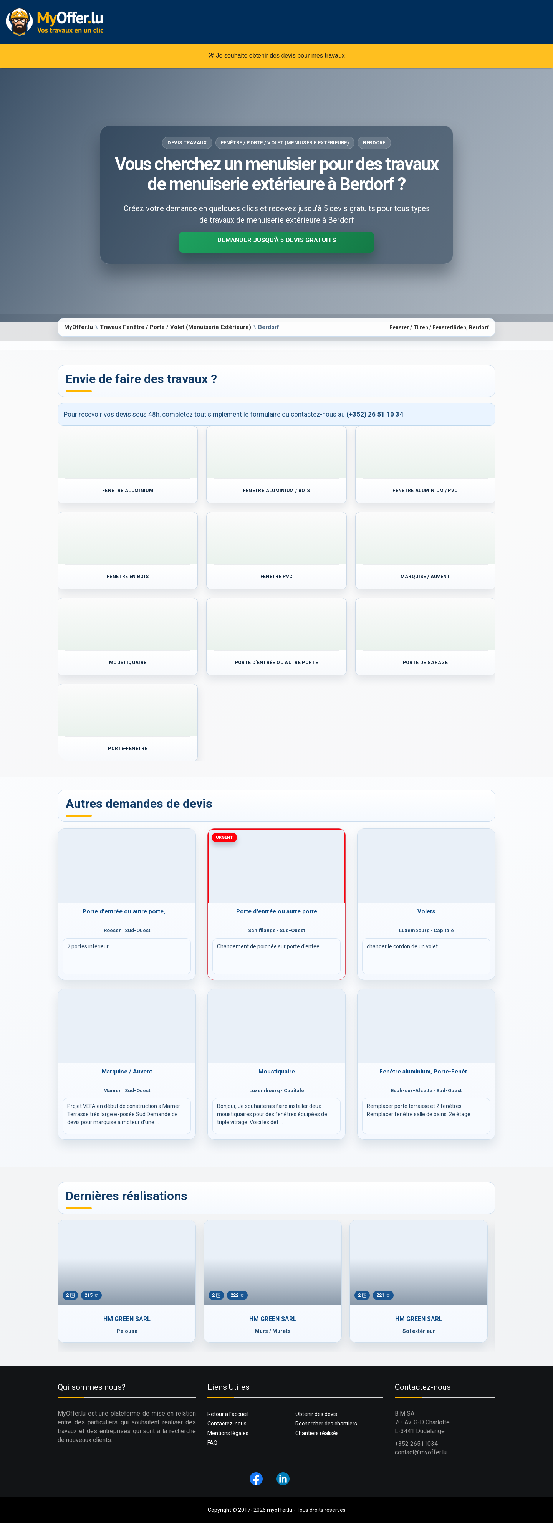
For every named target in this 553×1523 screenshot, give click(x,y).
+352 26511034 (416, 1443)
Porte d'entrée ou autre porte (276, 911)
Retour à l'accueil (227, 1414)
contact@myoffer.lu (421, 1452)
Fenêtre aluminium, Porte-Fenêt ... (426, 1071)
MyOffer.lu (78, 327)
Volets (426, 911)
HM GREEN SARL (127, 1319)
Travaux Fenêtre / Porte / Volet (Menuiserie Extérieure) (175, 327)
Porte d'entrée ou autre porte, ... (127, 911)
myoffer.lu (279, 1510)
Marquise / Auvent (127, 1071)
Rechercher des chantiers (326, 1423)
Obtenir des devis (316, 1414)
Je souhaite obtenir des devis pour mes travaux (276, 55)
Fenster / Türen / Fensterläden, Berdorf (439, 327)
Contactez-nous (227, 1423)
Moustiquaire (276, 1071)
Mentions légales (227, 1433)
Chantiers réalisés (317, 1433)
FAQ (212, 1443)
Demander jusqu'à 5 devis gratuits (276, 240)
